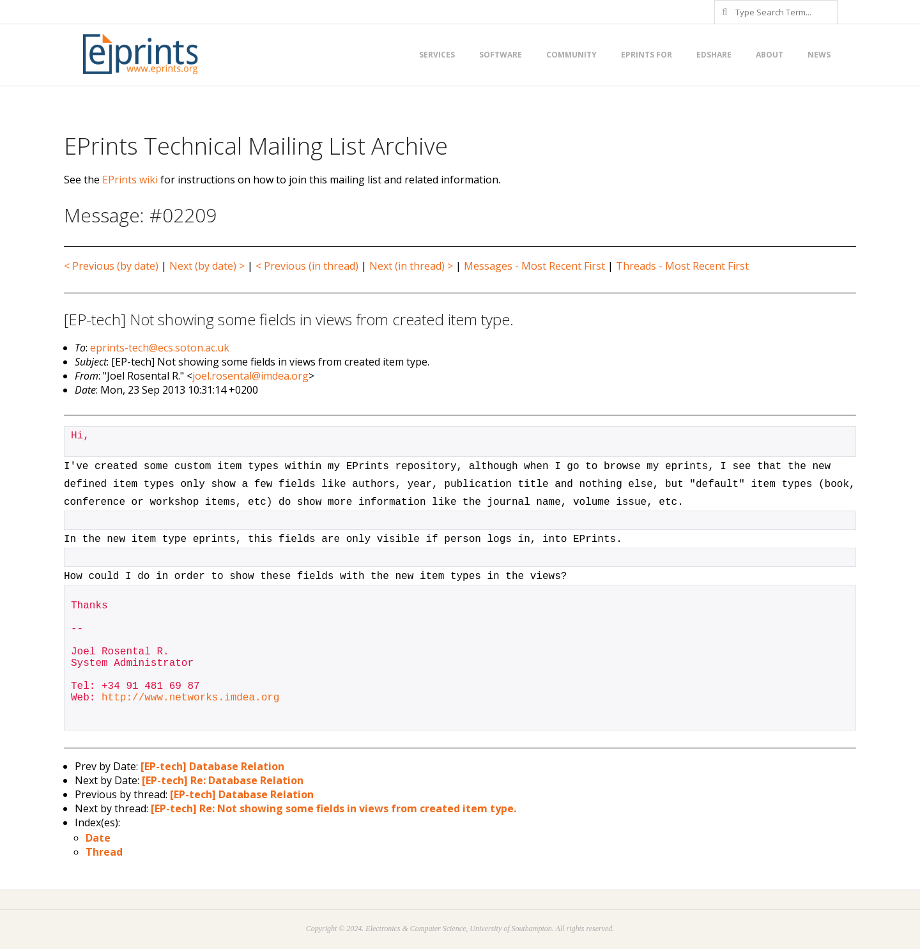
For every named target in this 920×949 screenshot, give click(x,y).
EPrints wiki (130, 180)
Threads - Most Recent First (682, 266)
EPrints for (646, 54)
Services (437, 54)
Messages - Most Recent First (534, 266)
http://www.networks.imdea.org (190, 698)
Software (500, 54)
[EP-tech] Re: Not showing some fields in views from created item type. (333, 808)
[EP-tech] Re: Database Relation (222, 780)
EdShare (714, 54)
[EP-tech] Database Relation (212, 766)
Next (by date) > (207, 266)
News (819, 54)
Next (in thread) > (411, 266)
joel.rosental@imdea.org (250, 376)
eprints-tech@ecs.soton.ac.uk (159, 348)
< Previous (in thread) (307, 266)
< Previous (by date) (111, 266)
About (769, 54)
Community (571, 54)
